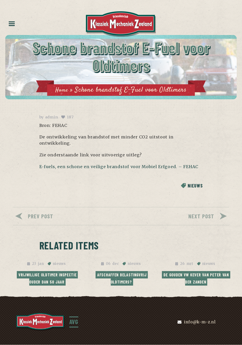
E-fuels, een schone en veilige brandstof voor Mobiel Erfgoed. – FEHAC (118, 167)
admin (51, 117)
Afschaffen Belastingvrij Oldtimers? (122, 278)
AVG (74, 322)
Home (61, 90)
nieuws (194, 186)
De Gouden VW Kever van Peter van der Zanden (196, 278)
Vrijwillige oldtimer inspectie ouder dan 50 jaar (48, 278)
